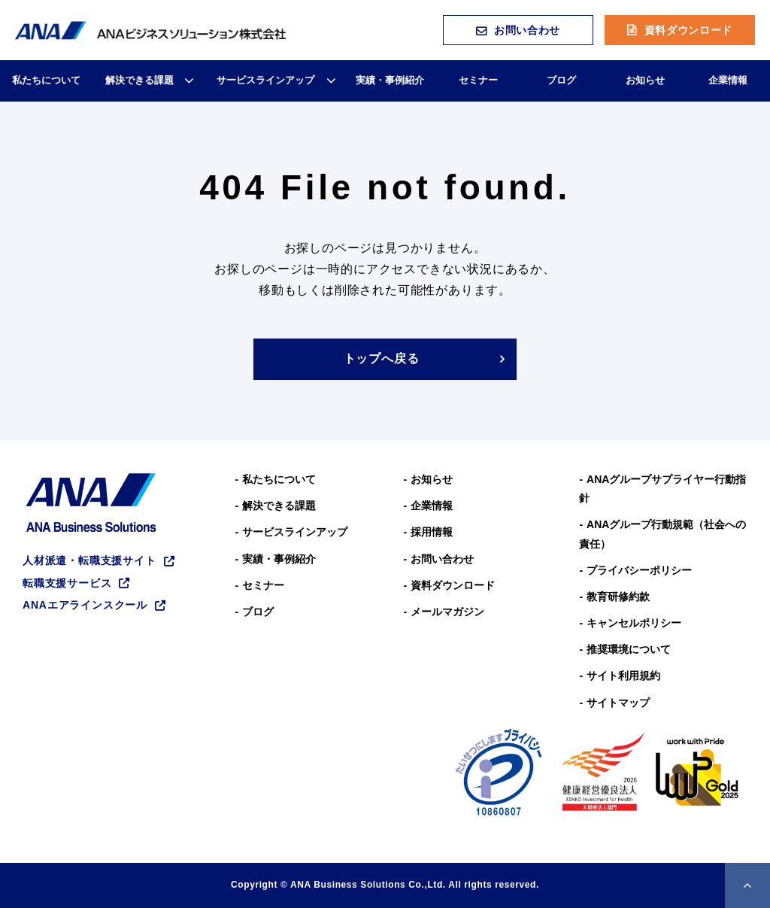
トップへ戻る (382, 358)
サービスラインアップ (265, 80)
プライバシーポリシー (639, 570)
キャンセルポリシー (634, 623)
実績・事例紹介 (390, 80)
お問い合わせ (527, 30)
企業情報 (727, 80)
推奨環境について (629, 649)
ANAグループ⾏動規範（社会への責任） (662, 533)
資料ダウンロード (688, 30)
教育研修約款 (618, 597)
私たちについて (46, 80)
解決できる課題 (139, 80)
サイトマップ (618, 703)
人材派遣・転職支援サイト (89, 560)
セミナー (478, 80)
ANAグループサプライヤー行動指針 (662, 488)
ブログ (561, 80)
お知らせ (645, 80)
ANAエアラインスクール (85, 605)
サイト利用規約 (623, 676)
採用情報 (432, 532)
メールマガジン (447, 612)
